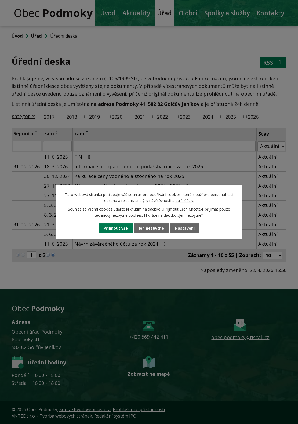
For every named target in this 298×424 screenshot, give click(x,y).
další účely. (185, 200)
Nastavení (185, 228)
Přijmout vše (116, 228)
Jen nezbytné (151, 228)
